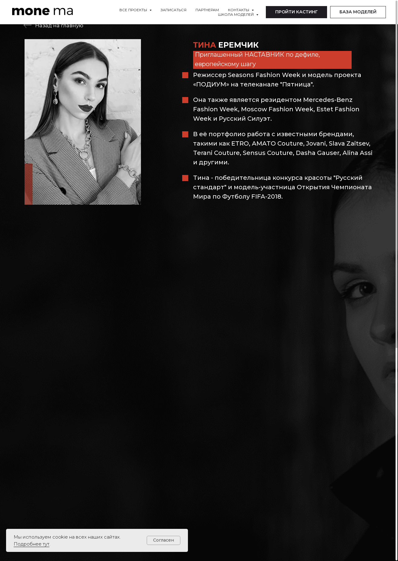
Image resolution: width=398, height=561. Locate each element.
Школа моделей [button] (236, 14)
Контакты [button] (239, 10)
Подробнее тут (31, 544)
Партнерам (207, 10)
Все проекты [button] (133, 10)
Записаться (173, 10)
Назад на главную (59, 25)
